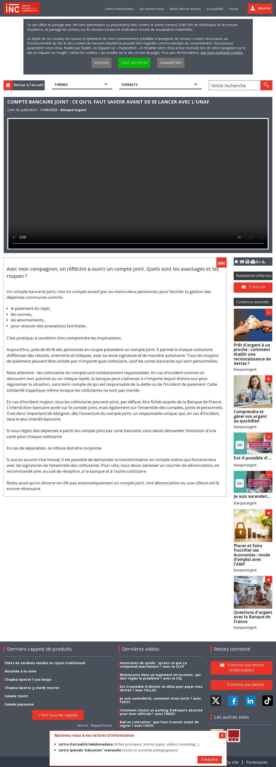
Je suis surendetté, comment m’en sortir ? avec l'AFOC (160, 700)
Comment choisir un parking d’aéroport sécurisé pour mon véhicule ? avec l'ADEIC (161, 712)
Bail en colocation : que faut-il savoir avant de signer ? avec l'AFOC (159, 724)
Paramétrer (171, 63)
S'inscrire (257, 286)
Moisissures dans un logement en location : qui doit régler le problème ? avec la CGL (160, 676)
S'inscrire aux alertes (245, 684)
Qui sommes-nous (151, 9)
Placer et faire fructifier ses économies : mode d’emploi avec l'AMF (252, 555)
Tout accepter (134, 63)
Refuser (101, 63)
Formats (130, 84)
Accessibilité (215, 9)
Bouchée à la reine (20, 671)
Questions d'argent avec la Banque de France (253, 617)
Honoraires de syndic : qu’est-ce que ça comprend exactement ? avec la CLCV (153, 665)
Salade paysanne (19, 704)
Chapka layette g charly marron (32, 687)
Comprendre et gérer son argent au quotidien (250, 416)
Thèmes (61, 84)
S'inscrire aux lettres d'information (246, 667)
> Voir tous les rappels (58, 715)
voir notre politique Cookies (222, 52)
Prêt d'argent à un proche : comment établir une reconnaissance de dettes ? (252, 354)
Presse (233, 9)
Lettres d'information (119, 9)
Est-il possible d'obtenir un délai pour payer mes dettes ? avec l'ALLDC (161, 688)
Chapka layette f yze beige (28, 679)
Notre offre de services (185, 9)
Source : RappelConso (94, 725)
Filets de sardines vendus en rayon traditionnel (45, 663)
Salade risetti (16, 696)
